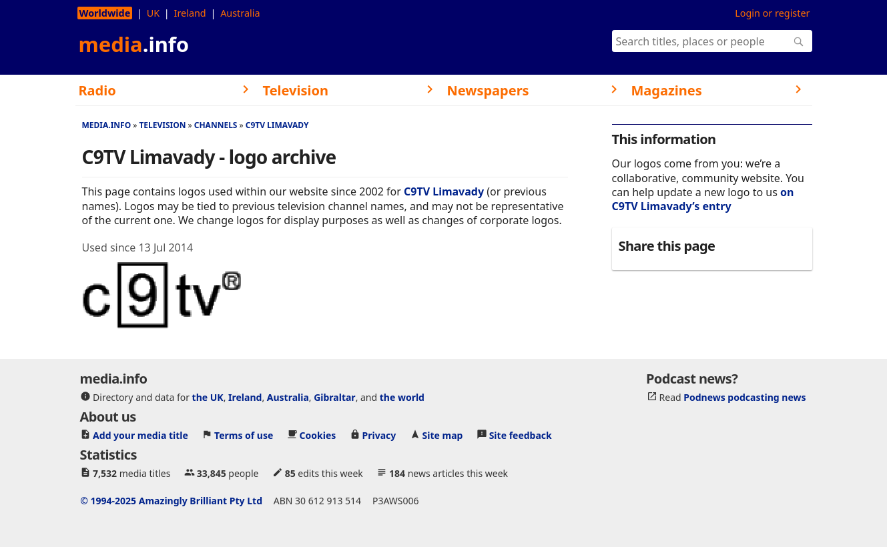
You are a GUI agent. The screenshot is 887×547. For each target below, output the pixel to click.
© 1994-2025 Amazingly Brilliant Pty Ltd (171, 500)
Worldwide (105, 13)
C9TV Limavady (277, 125)
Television (162, 125)
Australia (240, 13)
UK (153, 13)
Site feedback (520, 435)
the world (402, 397)
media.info (106, 125)
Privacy (379, 435)
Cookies (318, 435)
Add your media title (140, 435)
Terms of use (243, 435)
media (134, 44)
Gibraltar (334, 397)
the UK (208, 397)
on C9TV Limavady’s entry (703, 199)
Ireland (190, 13)
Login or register (772, 13)
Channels (216, 125)
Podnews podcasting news (744, 397)
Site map (442, 435)
